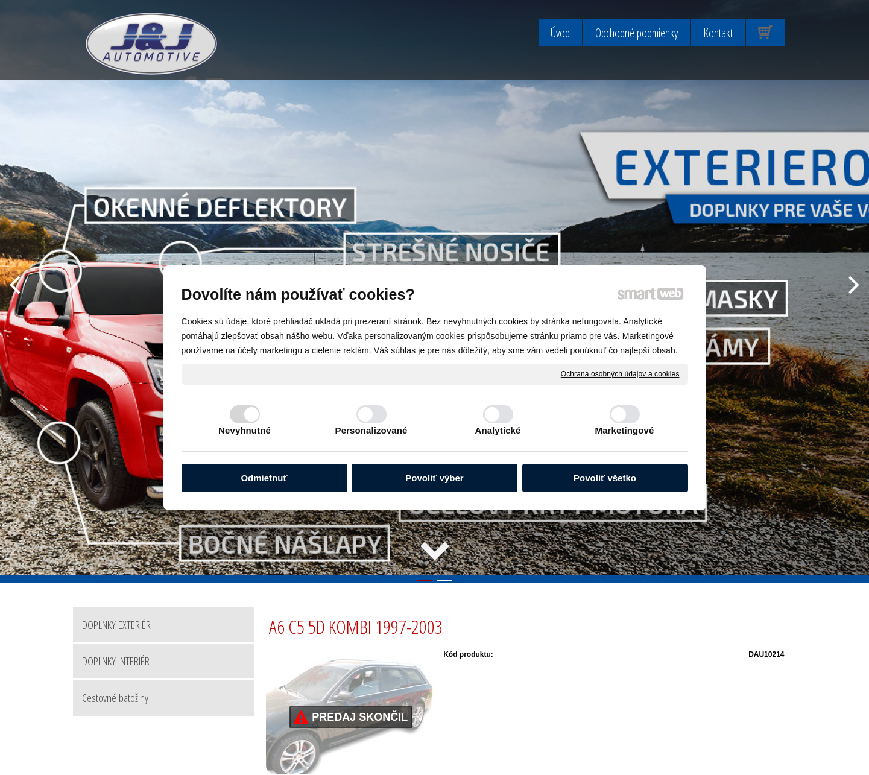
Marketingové (624, 430)
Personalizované (371, 430)
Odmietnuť (264, 478)
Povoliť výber (434, 478)
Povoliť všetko (605, 478)
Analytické (497, 430)
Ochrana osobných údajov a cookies (620, 373)
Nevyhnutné (244, 430)
